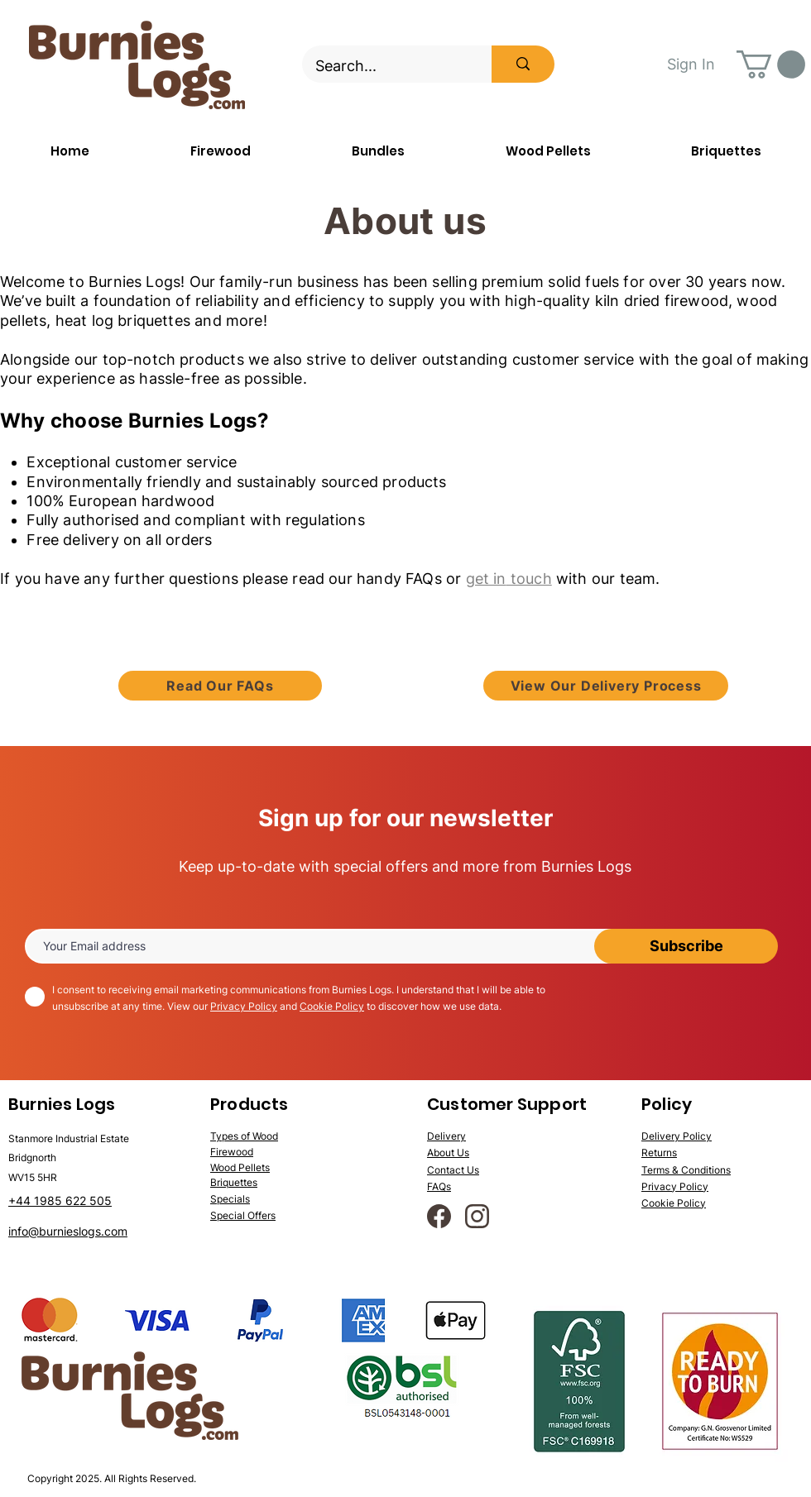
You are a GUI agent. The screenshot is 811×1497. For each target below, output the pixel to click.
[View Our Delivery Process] (606, 685)
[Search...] (386, 66)
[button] (771, 64)
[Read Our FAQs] (220, 685)
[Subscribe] (686, 946)
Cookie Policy (332, 1006)
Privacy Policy (243, 1006)
